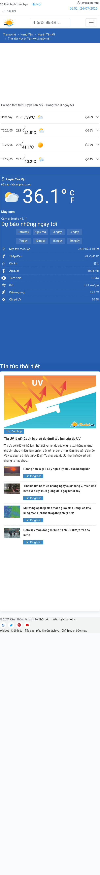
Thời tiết (43, 619)
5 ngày (74, 232)
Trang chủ (9, 34)
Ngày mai (40, 232)
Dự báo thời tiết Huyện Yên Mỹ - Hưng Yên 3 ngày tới (37, 105)
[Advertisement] (50, 333)
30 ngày (75, 240)
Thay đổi (9, 10)
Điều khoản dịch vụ (47, 630)
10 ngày (40, 240)
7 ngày (23, 240)
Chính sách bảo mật (74, 630)
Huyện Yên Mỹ (47, 34)
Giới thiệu (17, 630)
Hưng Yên (27, 34)
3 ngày (57, 232)
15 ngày (58, 240)
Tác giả (29, 630)
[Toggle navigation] (91, 22)
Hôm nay (23, 232)
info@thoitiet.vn (64, 619)
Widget (4, 630)
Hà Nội (36, 4)
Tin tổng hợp (14, 431)
